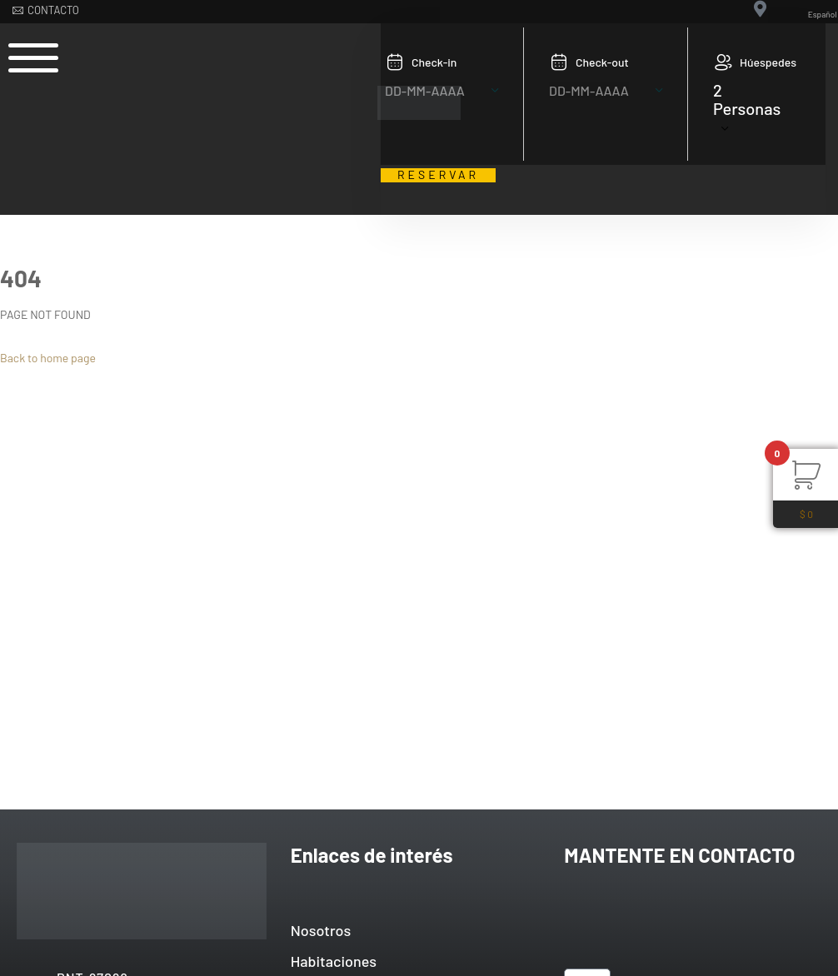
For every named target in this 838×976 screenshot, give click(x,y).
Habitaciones (334, 961)
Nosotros (321, 930)
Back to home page (48, 358)
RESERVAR (438, 175)
